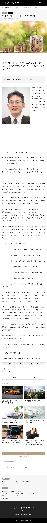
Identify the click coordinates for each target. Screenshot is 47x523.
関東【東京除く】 (6, 498)
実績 (17, 484)
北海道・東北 (19, 493)
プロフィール (28, 79)
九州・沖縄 (4, 493)
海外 (17, 496)
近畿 (31, 496)
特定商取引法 (18, 514)
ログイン (18, 467)
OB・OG (10, 13)
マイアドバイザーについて (23, 481)
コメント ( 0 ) (23, 453)
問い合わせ (4, 484)
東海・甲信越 (5, 496)
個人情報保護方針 (27, 514)
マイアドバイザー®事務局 (8, 491)
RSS (25, 510)
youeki (9, 369)
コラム (4, 13)
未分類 (32, 484)
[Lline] (20, 363)
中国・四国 (19, 491)
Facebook (22, 510)
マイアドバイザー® (23, 507)
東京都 (32, 493)
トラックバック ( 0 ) (23, 456)
